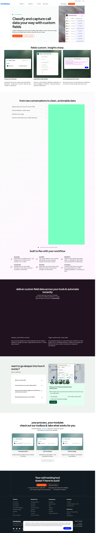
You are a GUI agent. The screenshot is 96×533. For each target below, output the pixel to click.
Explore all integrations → (54, 513)
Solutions (31, 4)
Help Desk (69, 513)
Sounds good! (67, 528)
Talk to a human (29, 36)
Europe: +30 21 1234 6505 (77, 526)
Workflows (15, 511)
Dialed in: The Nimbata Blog (72, 511)
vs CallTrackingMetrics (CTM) (73, 503)
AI (13, 513)
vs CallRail (69, 502)
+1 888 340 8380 (77, 0)
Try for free (71, 3)
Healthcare (33, 505)
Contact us (80, 523)
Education (33, 509)
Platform (23, 4)
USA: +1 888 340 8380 (78, 524)
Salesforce (51, 507)
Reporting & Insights (17, 509)
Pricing (39, 3)
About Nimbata (70, 515)
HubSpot (50, 509)
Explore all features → (17, 515)
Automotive (33, 503)
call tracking (44, 428)
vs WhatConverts (70, 505)
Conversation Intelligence (18, 507)
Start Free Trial (17, 36)
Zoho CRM (51, 511)
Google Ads (51, 502)
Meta (50, 505)
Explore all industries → (35, 515)
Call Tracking (15, 502)
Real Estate (33, 511)
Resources (46, 4)
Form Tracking (16, 505)
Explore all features (47, 460)
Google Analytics (52, 503)
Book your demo (53, 485)
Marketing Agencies (35, 502)
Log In (83, 0)
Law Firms (33, 513)
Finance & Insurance (35, 507)
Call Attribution (16, 503)
